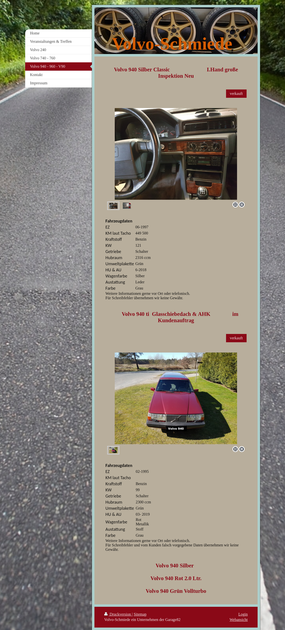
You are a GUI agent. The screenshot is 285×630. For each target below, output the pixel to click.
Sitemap (140, 614)
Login (243, 614)
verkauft (236, 93)
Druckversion (118, 614)
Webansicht (238, 620)
